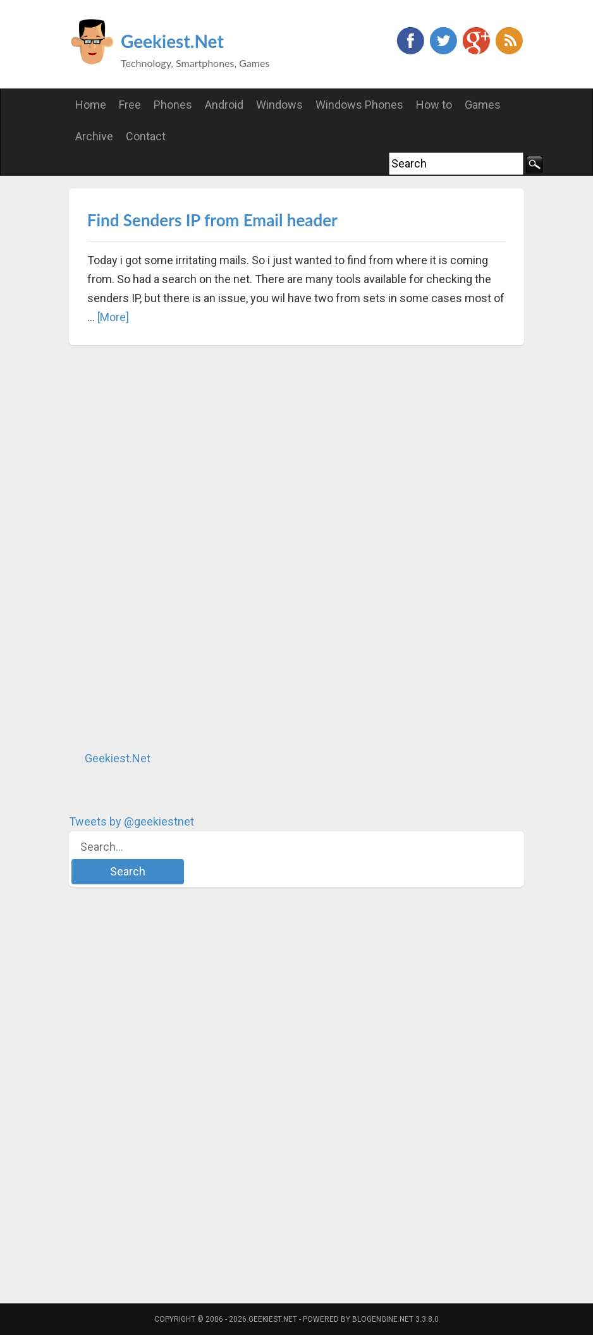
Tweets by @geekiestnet (131, 821)
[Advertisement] (164, 547)
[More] (113, 317)
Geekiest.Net (172, 41)
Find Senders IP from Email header (212, 220)
